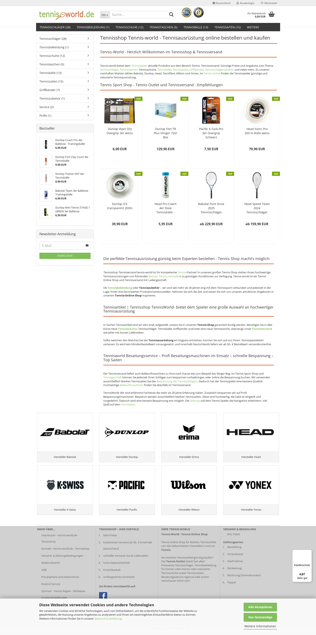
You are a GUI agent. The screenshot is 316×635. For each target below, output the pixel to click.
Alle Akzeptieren (260, 607)
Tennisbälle (164, 69)
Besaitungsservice (172, 582)
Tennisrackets (195, 578)
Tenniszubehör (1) (52, 98)
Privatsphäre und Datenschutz (60, 582)
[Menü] (309, 552)
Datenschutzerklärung (108, 618)
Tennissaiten (180, 69)
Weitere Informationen (260, 626)
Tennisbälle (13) (196, 27)
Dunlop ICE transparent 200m (119, 206)
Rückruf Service (50, 589)
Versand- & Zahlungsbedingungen (62, 560)
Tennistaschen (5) (163, 27)
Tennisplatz (128, 404)
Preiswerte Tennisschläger (177, 570)
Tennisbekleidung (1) (93, 27)
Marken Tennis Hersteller (164, 276)
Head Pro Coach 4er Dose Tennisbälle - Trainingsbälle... (165, 208)
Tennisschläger (109, 69)
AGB (44, 575)
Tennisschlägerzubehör (219, 69)
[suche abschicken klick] (171, 15)
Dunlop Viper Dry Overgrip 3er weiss (120, 131)
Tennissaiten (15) (227, 27)
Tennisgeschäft (112, 377)
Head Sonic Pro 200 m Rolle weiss (257, 131)
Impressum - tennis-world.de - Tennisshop (59, 543)
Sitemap (195, 400)
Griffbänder (196, 69)
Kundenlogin (245, 3)
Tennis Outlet (212, 73)
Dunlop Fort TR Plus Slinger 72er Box (165, 133)
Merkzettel (269, 3)
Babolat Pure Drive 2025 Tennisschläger (211, 208)
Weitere (253, 27)
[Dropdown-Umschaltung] (104, 14)
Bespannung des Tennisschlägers (177, 381)
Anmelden (65, 256)
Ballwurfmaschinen (131, 385)
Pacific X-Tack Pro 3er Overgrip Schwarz (211, 133)
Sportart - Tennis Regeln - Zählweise (63, 596)
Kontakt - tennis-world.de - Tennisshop (65, 553)
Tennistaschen (129, 69)
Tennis (182, 272)
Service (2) (46, 107)
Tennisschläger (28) (55, 27)
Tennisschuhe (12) (129, 27)
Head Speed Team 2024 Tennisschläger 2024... (257, 208)
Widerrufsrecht (50, 568)
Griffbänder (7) (49, 90)
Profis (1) (45, 116)
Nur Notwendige (260, 617)
